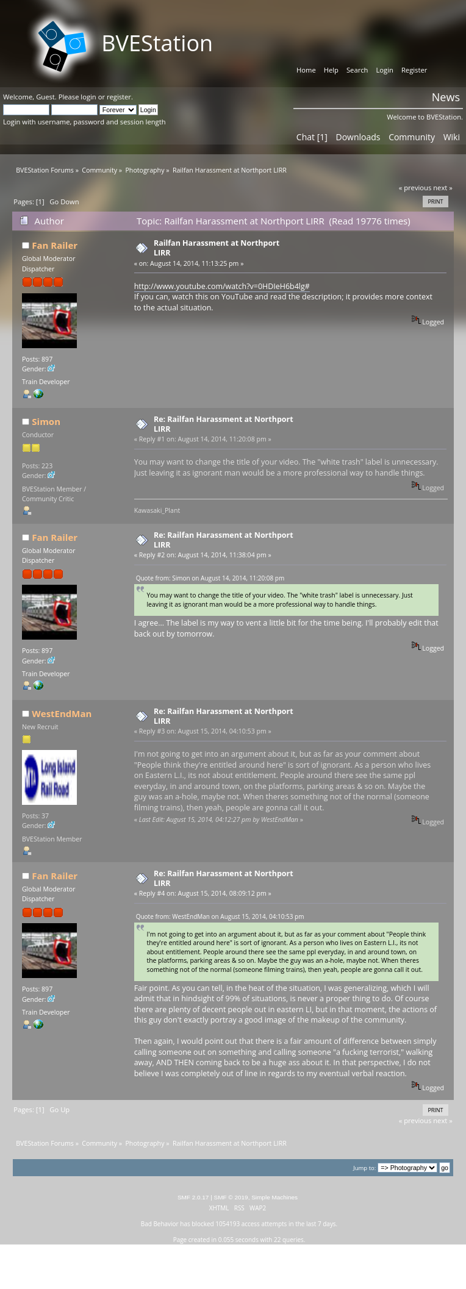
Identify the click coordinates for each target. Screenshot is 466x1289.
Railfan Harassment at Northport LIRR (216, 248)
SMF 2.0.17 (193, 1197)
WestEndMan (61, 713)
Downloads (357, 137)
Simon (46, 421)
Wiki (451, 137)
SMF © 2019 (231, 1197)
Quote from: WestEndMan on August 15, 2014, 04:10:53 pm (220, 916)
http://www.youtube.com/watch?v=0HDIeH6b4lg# (222, 286)
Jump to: (364, 1168)
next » (443, 187)
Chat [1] (312, 137)
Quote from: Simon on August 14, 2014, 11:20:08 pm (210, 578)
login (88, 96)
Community (412, 137)
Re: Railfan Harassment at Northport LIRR (223, 424)
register (119, 96)
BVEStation (157, 43)
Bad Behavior (160, 1223)
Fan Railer (54, 245)
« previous (415, 187)
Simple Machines (274, 1197)
